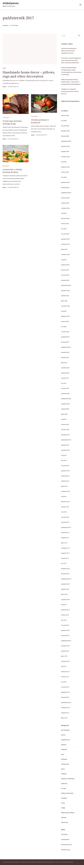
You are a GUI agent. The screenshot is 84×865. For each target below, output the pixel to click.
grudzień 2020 (65, 393)
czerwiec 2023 (65, 254)
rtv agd (63, 788)
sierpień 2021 (65, 357)
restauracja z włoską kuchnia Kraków (12, 171)
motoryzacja (65, 764)
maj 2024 (63, 213)
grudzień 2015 (65, 630)
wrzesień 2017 (65, 532)
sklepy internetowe (67, 793)
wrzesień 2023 (65, 244)
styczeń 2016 (65, 625)
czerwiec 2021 (65, 367)
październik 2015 (66, 640)
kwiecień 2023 (65, 264)
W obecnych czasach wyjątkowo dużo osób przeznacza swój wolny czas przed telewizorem (71, 60)
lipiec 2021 (64, 362)
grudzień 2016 (65, 568)
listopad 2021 (65, 342)
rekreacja (64, 783)
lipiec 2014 (64, 718)
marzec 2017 (65, 558)
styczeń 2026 (65, 125)
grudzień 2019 (65, 434)
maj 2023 (63, 259)
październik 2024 (66, 192)
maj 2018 (63, 496)
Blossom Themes (55, 862)
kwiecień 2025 (65, 167)
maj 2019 (63, 455)
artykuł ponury (11, 3)
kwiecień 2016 (65, 610)
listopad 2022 (65, 280)
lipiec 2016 (64, 594)
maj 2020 (63, 419)
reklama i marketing (67, 778)
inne (4, 68)
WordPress (70, 862)
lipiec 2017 (64, 543)
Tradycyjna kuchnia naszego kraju (12, 122)
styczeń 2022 (65, 331)
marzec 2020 (65, 424)
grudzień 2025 (65, 131)
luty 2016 (64, 620)
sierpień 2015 (65, 651)
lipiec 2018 (64, 486)
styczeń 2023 (65, 275)
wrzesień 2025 (65, 146)
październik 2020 (66, 398)
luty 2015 (64, 682)
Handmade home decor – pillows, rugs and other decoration (29, 74)
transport (64, 798)
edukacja (64, 749)
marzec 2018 (65, 507)
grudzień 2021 (65, 337)
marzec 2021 (65, 378)
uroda (63, 803)
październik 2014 (66, 702)
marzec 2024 (65, 223)
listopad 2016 (65, 573)
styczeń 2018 (65, 517)
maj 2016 (63, 604)
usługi (63, 808)
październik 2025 (66, 141)
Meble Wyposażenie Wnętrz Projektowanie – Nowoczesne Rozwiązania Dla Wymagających (71, 82)
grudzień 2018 (65, 470)
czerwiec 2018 (65, 491)
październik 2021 (66, 347)
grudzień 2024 (65, 182)
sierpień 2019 (65, 445)
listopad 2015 (65, 635)
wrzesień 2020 (65, 404)
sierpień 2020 (65, 409)
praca (63, 769)
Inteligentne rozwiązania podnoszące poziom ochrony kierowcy (70, 91)
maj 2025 (63, 161)
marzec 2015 (65, 676)
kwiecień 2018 (65, 501)
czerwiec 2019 (65, 450)
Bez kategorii (65, 730)
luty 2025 (64, 177)
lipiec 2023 (64, 249)
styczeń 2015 (65, 687)
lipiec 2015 (64, 656)
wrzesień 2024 (65, 198)
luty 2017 (64, 563)
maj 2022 (63, 311)
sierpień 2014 (65, 712)
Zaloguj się (64, 834)
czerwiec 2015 (65, 661)
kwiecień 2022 (65, 316)
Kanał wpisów (65, 839)
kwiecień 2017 (65, 553)
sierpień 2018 (65, 481)
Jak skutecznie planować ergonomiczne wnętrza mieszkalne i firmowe (68, 51)
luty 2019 (64, 460)
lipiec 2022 (64, 301)
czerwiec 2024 (65, 208)
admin (4, 86)
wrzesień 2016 (65, 584)
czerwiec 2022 (65, 306)
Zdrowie (63, 817)
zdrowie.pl (64, 822)
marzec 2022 (65, 321)
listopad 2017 (65, 522)
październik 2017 (66, 527)
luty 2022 (64, 326)
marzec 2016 (65, 615)
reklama (63, 774)
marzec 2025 (65, 172)
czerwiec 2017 (65, 548)
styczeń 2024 (65, 234)
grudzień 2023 (65, 239)
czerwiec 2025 (65, 156)
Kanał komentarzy (66, 844)
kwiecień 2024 (65, 218)
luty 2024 (64, 228)
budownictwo (65, 740)
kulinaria (6, 117)
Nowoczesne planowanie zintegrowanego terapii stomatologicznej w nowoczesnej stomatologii (71, 71)
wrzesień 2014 (65, 707)
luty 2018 (64, 512)
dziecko (63, 744)
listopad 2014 (65, 697)
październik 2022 (66, 285)
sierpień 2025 (65, 151)
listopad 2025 (65, 136)
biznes (63, 735)
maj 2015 (63, 666)
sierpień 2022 (65, 295)
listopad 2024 (65, 187)
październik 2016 (66, 579)
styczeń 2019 (65, 465)
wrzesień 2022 (65, 290)
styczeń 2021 (65, 388)
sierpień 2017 (65, 537)
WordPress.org (65, 849)
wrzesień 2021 (65, 352)
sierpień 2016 (65, 589)
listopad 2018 (65, 476)
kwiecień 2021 (65, 373)
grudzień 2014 (65, 692)
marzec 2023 (65, 270)
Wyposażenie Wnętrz (67, 813)
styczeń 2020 (65, 429)
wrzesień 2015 (65, 646)
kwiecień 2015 (65, 671)
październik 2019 (66, 440)
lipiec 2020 (64, 414)
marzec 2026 (65, 115)
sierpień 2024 (65, 203)
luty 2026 (64, 120)
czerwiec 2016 (65, 599)
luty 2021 (64, 383)
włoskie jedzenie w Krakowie (40, 121)
